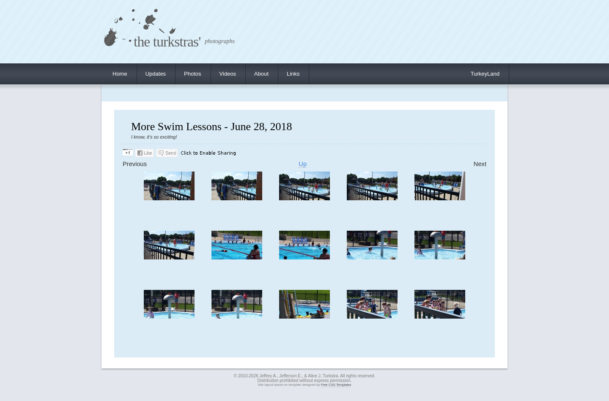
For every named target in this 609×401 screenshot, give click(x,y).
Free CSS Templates (336, 385)
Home (119, 74)
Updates (155, 74)
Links (293, 74)
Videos (227, 74)
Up (303, 164)
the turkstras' (167, 41)
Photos (192, 74)
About (261, 74)
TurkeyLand (485, 74)
